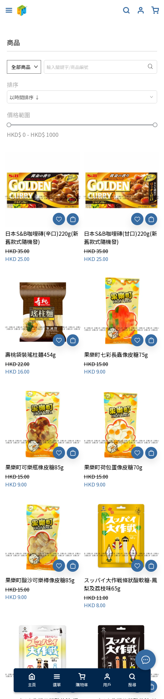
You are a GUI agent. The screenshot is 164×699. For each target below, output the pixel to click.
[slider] (9, 124)
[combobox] (82, 96)
